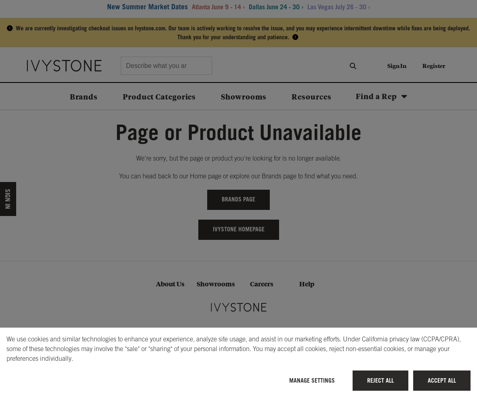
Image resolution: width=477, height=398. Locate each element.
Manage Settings (312, 380)
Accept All (442, 380)
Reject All (380, 380)
